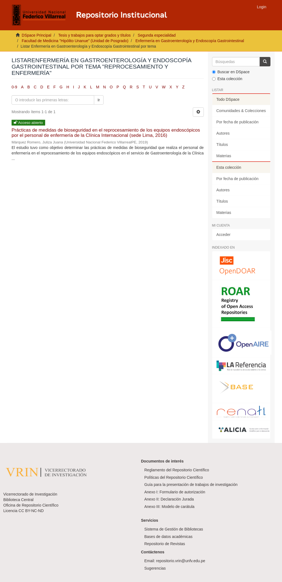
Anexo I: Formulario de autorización (174, 492)
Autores (223, 133)
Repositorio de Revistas (164, 544)
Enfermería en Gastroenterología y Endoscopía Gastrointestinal (189, 41)
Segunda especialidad (157, 35)
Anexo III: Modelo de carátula (169, 506)
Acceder (223, 234)
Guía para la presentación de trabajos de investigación (191, 484)
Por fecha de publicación (237, 122)
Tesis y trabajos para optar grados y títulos (94, 35)
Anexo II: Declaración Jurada (169, 499)
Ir (98, 100)
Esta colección (227, 79)
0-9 (14, 87)
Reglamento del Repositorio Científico (176, 470)
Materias (223, 156)
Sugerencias (155, 568)
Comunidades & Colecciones (241, 110)
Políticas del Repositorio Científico (173, 477)
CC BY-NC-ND (31, 510)
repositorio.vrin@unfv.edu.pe (180, 561)
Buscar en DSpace (231, 72)
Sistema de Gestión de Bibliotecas (173, 529)
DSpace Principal (36, 35)
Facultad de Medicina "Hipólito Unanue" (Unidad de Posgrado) (75, 41)
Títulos (222, 144)
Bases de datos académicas (168, 536)
